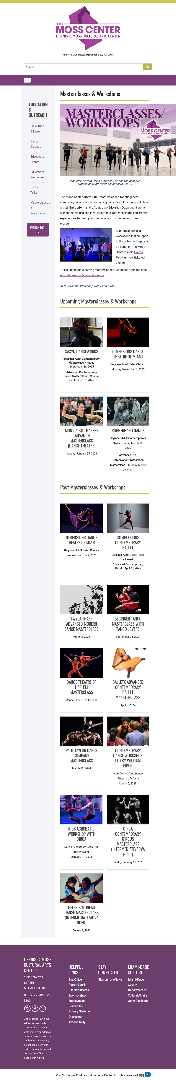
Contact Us (76, 1006)
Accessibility (77, 1022)
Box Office (75, 979)
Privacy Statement (80, 1011)
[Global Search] (84, 66)
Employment (77, 1001)
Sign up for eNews (110, 979)
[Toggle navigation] (27, 80)
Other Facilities (138, 1001)
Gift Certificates (79, 990)
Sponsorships (78, 995)
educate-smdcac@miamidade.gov (82, 275)
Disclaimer (75, 1017)
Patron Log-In (38, 229)
